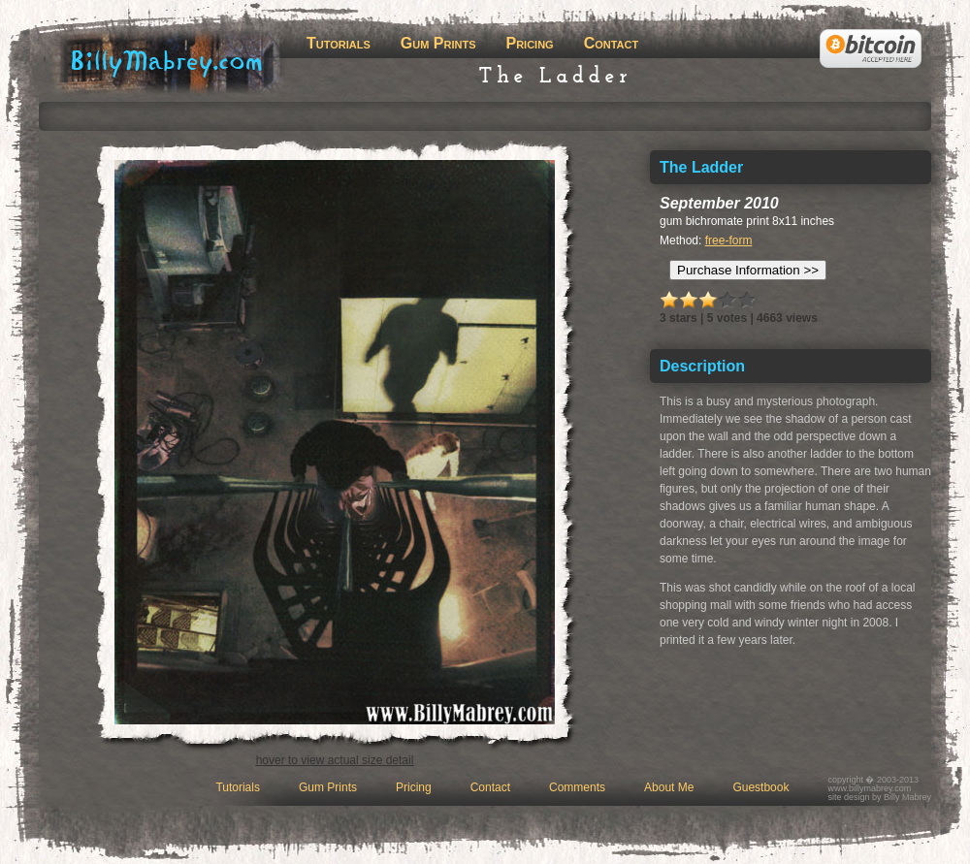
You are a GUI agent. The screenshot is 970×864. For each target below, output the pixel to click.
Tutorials (339, 43)
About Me (669, 787)
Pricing (529, 43)
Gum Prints (438, 43)
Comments (577, 787)
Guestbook (760, 787)
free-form (729, 240)
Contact (611, 43)
